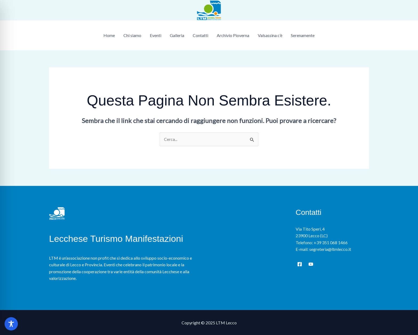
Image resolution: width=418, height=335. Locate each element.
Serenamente (303, 35)
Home (109, 35)
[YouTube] (311, 264)
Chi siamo (132, 35)
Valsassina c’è (270, 35)
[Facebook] (300, 264)
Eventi (155, 35)
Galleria (177, 35)
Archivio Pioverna (233, 35)
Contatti (200, 35)
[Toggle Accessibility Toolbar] (11, 324)
